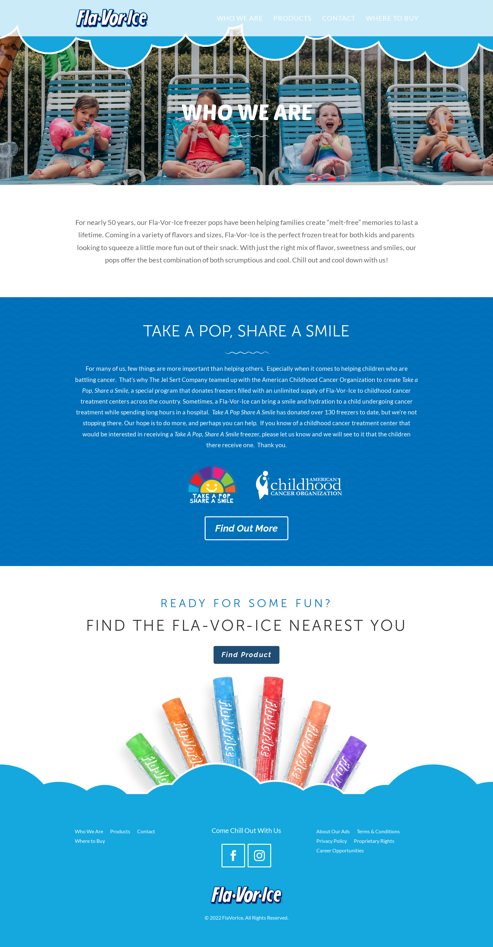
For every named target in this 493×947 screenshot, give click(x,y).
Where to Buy (392, 19)
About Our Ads (333, 831)
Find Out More (246, 528)
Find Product (246, 654)
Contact (339, 19)
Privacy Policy (331, 841)
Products (292, 19)
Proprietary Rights (374, 841)
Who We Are (240, 19)
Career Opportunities (340, 850)
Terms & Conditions (378, 831)
